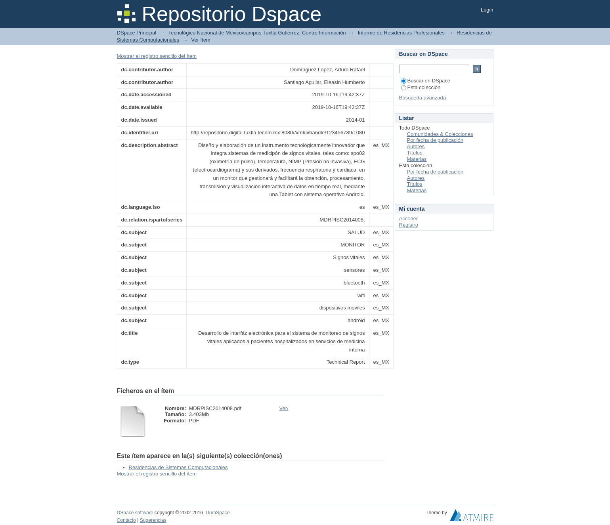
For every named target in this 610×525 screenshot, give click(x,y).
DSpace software (135, 512)
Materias (417, 159)
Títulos (415, 153)
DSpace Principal (137, 33)
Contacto (126, 520)
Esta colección (421, 87)
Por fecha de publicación (435, 140)
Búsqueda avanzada (422, 98)
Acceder (408, 218)
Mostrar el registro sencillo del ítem (157, 56)
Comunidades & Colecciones (440, 134)
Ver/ (284, 408)
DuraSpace (217, 512)
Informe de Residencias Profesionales (401, 33)
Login (487, 10)
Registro (408, 225)
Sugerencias (153, 520)
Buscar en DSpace (425, 81)
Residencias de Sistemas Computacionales (178, 467)
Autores (416, 146)
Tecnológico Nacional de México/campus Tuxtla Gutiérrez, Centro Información (257, 33)
